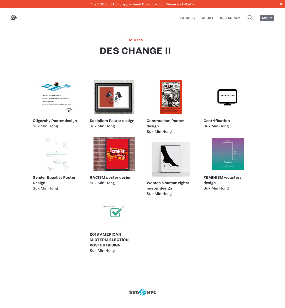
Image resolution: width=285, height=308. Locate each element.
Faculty (188, 18)
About (208, 18)
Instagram (230, 18)
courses (135, 40)
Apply (267, 18)
